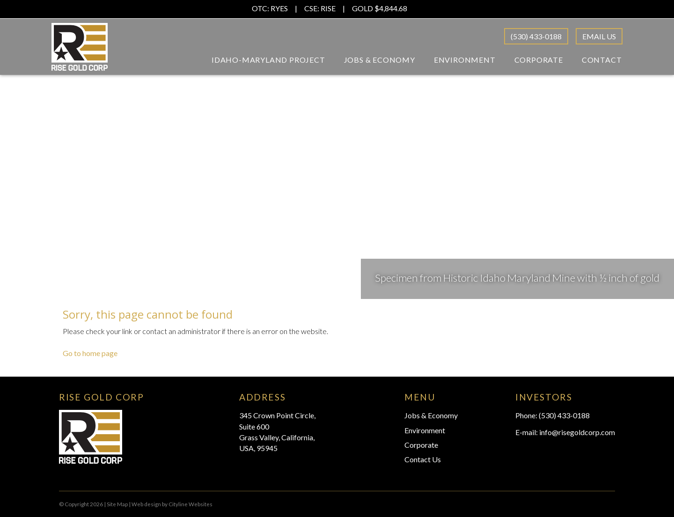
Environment (465, 59)
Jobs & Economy (379, 59)
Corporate (538, 59)
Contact (602, 59)
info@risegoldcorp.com (577, 432)
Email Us (599, 36)
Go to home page (90, 353)
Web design (146, 504)
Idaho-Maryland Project (268, 59)
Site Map (117, 504)
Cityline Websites (190, 504)
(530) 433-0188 (536, 36)
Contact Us (422, 459)
